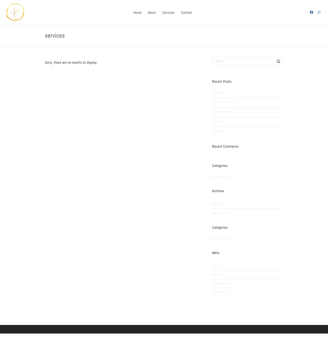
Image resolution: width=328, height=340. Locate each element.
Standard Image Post (223, 102)
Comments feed (221, 283)
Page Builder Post (222, 112)
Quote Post (218, 121)
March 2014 (219, 213)
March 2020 (219, 204)
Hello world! (218, 92)
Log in (215, 266)
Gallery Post (219, 131)
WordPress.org (220, 292)
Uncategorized (220, 176)
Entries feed (219, 275)
